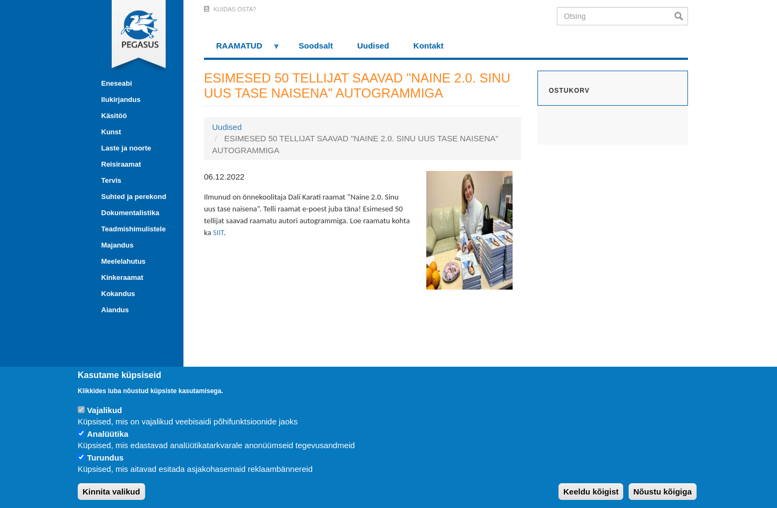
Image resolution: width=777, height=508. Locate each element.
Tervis (111, 180)
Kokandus (118, 294)
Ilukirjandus (121, 99)
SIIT (218, 232)
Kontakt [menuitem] (428, 45)
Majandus (117, 245)
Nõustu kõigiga (662, 491)
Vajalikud (104, 410)
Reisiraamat (121, 164)
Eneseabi (116, 83)
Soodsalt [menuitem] (316, 45)
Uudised (227, 127)
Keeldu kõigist (591, 491)
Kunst (111, 132)
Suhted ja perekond (134, 197)
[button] (469, 229)
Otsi (681, 16)
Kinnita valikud (111, 491)
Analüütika (107, 433)
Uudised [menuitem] (373, 45)
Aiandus (115, 310)
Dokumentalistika (130, 213)
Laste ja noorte (126, 148)
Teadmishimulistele (133, 229)
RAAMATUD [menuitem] (242, 49)
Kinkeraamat (122, 277)
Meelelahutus (123, 261)
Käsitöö (114, 116)
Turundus (105, 457)
